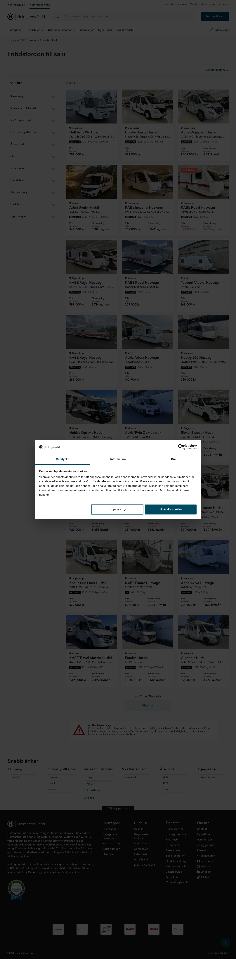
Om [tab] (173, 459)
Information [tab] (118, 459)
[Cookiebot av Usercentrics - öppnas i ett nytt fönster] (181, 447)
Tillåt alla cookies (170, 509)
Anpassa (118, 509)
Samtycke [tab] (62, 459)
